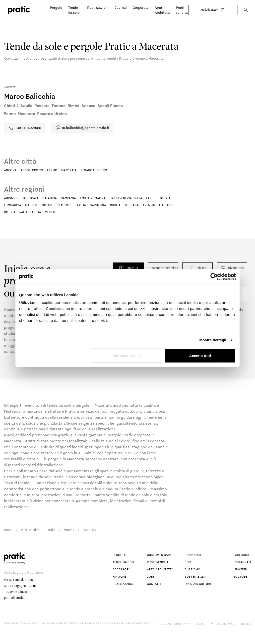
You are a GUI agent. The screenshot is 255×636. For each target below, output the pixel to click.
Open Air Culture (198, 584)
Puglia (80, 205)
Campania (68, 198)
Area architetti (160, 569)
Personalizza (127, 356)
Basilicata (30, 198)
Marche (31, 205)
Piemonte (64, 205)
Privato (197, 268)
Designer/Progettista (163, 268)
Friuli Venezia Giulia (126, 198)
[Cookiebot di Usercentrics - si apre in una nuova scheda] (214, 276)
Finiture (119, 576)
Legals (200, 624)
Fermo (52, 170)
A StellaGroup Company (174, 624)
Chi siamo (192, 569)
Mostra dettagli (212, 340)
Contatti (154, 584)
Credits (245, 624)
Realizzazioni (98, 7)
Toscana (132, 205)
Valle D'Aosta (30, 212)
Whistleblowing (222, 624)
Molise (47, 205)
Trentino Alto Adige (159, 205)
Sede (188, 562)
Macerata (69, 170)
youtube (240, 576)
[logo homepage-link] (19, 10)
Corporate (141, 7)
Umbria (9, 212)
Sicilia (115, 205)
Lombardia (12, 205)
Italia (51, 530)
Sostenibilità (195, 576)
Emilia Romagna (93, 198)
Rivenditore (232, 268)
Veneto (51, 212)
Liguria (164, 198)
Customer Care (159, 555)
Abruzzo (11, 198)
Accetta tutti (200, 356)
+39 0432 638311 (15, 592)
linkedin (240, 569)
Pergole (56, 7)
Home (8, 530)
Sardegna (98, 205)
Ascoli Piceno (32, 170)
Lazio (150, 198)
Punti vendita (158, 562)
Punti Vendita (30, 530)
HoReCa (128, 268)
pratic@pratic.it (15, 598)
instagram (242, 562)
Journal (121, 7)
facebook (241, 555)
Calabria (49, 198)
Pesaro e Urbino (94, 170)
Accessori (121, 569)
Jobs (151, 576)
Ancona (10, 170)
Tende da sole (124, 562)
